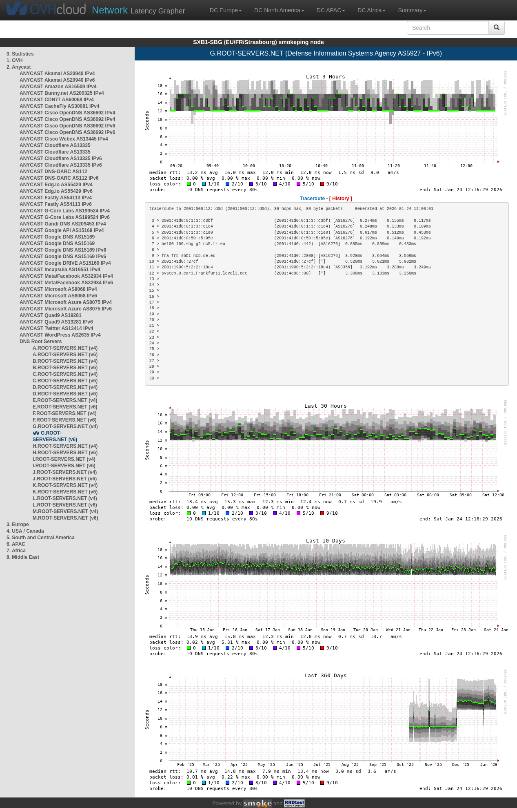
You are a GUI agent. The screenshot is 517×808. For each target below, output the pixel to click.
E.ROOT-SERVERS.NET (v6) (65, 407)
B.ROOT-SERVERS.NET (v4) (65, 361)
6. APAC (16, 544)
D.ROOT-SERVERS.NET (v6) (65, 394)
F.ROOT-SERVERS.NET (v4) (64, 413)
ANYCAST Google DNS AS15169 (57, 237)
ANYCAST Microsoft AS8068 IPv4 (58, 289)
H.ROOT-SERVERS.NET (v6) (65, 452)
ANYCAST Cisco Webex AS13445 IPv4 (64, 139)
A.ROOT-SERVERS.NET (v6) (65, 354)
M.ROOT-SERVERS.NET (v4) (65, 511)
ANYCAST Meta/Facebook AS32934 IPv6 (66, 283)
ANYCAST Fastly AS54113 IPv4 (56, 198)
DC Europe (226, 10)
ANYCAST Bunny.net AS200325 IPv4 (62, 93)
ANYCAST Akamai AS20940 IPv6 (57, 80)
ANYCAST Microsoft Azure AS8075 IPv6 (66, 309)
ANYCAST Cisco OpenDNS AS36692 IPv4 (67, 113)
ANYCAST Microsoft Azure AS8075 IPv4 (66, 302)
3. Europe (18, 524)
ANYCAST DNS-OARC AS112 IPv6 (59, 178)
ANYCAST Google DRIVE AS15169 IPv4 (65, 263)
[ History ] (340, 198)
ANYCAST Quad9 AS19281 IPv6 (56, 322)
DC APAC (331, 10)
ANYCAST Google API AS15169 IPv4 (62, 230)
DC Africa (371, 10)
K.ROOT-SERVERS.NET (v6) (65, 492)
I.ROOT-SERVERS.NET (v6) (64, 466)
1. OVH (14, 60)
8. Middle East (23, 557)
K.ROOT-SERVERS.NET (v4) (65, 485)
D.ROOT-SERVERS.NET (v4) (65, 387)
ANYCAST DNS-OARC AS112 (53, 171)
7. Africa (16, 551)
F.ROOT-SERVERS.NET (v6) (64, 420)
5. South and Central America (41, 537)
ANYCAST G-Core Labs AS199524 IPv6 (65, 217)
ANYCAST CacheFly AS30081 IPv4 (60, 106)
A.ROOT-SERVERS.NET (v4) (65, 348)
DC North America (279, 10)
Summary (412, 10)
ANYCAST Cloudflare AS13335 (55, 145)
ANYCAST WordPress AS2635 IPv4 (60, 335)
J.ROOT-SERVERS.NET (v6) (65, 479)
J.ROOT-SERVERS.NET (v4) (65, 472)
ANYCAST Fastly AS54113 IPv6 (56, 204)
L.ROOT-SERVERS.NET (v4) (65, 498)
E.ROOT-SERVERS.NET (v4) (65, 400)
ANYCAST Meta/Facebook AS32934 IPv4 (66, 276)
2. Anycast (19, 67)
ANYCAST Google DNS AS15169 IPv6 (63, 250)
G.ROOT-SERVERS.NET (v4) (65, 426)
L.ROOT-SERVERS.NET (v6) (65, 505)
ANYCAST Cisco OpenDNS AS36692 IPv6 (67, 126)
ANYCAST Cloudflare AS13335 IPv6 (61, 158)
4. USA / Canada (25, 531)
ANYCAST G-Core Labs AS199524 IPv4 (65, 211)
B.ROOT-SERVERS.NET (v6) (65, 368)
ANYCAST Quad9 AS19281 (51, 315)
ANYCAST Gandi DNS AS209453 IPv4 (63, 224)
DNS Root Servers (41, 341)
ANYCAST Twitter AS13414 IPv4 (56, 328)
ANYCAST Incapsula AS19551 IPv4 (60, 269)
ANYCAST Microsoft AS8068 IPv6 (58, 296)
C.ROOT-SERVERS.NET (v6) (65, 381)
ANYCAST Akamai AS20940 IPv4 (57, 73)
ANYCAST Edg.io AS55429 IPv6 (56, 191)
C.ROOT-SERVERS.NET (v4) (65, 374)
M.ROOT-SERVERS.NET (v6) (65, 518)
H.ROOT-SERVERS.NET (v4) (65, 446)
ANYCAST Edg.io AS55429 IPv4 (56, 184)
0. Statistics (20, 54)
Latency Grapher (138, 10)
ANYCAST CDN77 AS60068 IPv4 (57, 100)
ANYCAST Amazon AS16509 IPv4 (58, 86)
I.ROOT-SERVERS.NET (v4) (64, 459)
